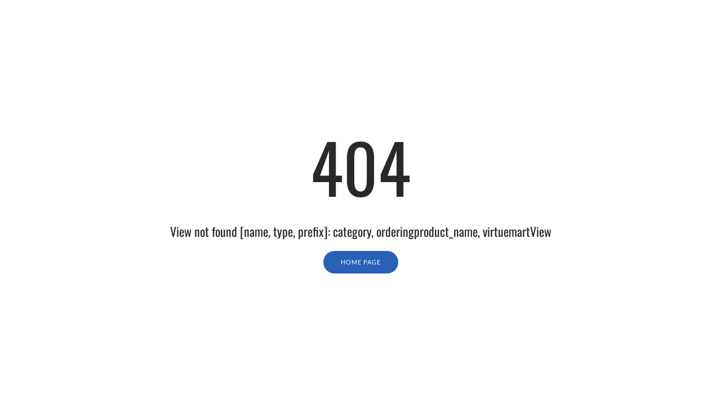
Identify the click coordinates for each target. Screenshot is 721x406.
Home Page (361, 262)
